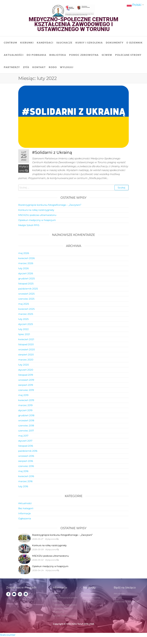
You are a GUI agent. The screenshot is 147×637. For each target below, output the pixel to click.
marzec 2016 (25, 481)
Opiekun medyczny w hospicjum (37, 220)
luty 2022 (23, 329)
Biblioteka (57, 54)
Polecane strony (128, 54)
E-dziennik (135, 42)
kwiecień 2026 (26, 258)
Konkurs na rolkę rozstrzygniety (36, 209)
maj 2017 (23, 435)
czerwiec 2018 (26, 425)
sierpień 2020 (26, 354)
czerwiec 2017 (26, 430)
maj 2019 (23, 395)
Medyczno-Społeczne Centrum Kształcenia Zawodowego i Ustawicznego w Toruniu (73, 24)
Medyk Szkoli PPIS (28, 225)
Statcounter (7, 634)
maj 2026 (23, 253)
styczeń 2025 (25, 324)
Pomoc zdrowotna (84, 54)
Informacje (24, 513)
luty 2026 (23, 268)
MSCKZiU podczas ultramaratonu (37, 215)
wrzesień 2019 (26, 379)
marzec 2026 (25, 263)
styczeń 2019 (25, 410)
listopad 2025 (25, 283)
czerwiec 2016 (26, 466)
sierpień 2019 (25, 384)
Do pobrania (36, 54)
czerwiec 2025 (26, 298)
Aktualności (14, 54)
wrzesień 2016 (26, 455)
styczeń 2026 (25, 273)
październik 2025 (28, 288)
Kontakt (39, 67)
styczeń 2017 (25, 440)
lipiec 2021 (24, 334)
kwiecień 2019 (26, 400)
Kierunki (27, 42)
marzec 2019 (25, 405)
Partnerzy (12, 67)
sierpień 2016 (25, 461)
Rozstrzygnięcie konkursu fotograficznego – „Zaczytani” (49, 204)
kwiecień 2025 (26, 308)
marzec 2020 (25, 359)
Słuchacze (64, 42)
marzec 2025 (25, 314)
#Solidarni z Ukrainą (52, 152)
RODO (53, 67)
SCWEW (107, 54)
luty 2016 (23, 486)
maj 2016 (23, 471)
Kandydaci (45, 42)
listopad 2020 (26, 344)
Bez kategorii (25, 508)
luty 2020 (23, 364)
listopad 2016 (25, 445)
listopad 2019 (25, 374)
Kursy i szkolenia (89, 42)
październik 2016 (27, 450)
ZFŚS (26, 67)
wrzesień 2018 (26, 420)
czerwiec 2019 (26, 390)
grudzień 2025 (26, 278)
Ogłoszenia (24, 518)
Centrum (10, 42)
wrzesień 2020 (26, 349)
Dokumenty (115, 42)
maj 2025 (23, 303)
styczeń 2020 (25, 369)
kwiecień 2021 (26, 339)
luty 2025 (23, 319)
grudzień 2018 (26, 415)
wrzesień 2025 (26, 293)
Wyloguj (66, 67)
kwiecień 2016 (26, 476)
